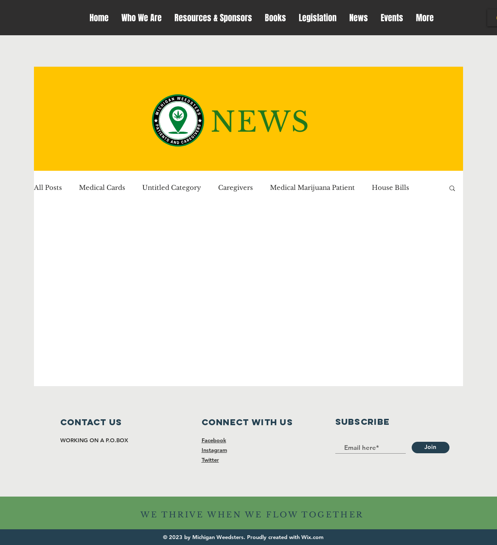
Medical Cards (102, 188)
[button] (452, 188)
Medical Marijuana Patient (312, 188)
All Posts (48, 188)
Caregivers (235, 188)
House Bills (390, 188)
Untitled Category (171, 188)
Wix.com (312, 537)
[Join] (430, 447)
